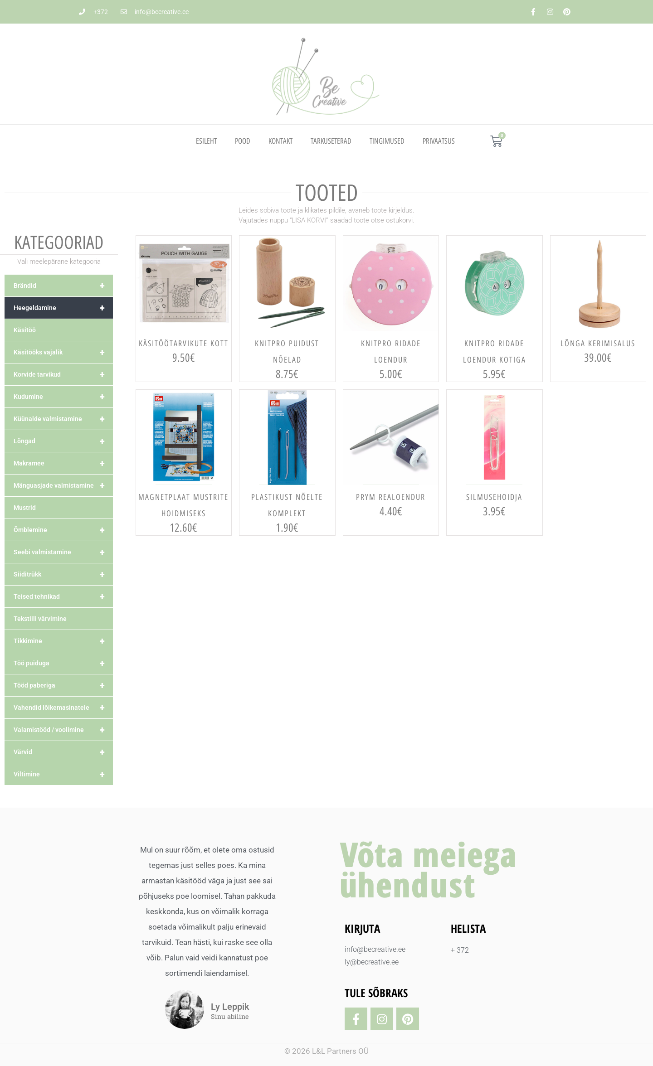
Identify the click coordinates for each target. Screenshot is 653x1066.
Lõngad (63, 441)
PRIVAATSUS (439, 140)
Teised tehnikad (63, 596)
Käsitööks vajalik (63, 352)
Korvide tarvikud (63, 374)
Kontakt (280, 140)
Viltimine (63, 774)
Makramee (63, 463)
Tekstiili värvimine (40, 618)
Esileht (206, 140)
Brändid (63, 285)
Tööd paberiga (63, 685)
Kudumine (63, 396)
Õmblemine (63, 530)
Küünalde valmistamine (63, 419)
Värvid (63, 752)
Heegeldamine (63, 308)
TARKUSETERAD (331, 140)
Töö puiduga (63, 663)
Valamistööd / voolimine (63, 730)
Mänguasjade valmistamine (63, 485)
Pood (242, 140)
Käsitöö (25, 330)
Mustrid (25, 507)
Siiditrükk (63, 574)
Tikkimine (63, 641)
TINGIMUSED (387, 140)
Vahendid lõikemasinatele (63, 707)
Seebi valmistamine (63, 552)
